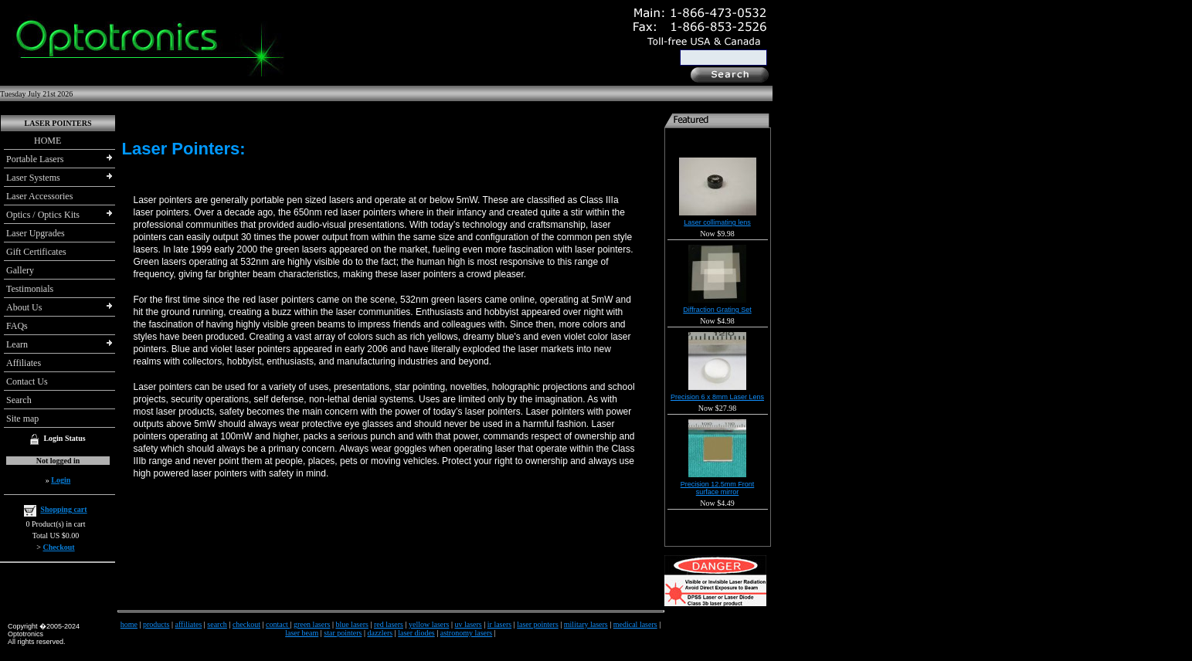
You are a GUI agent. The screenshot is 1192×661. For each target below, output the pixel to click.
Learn (17, 344)
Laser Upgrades (35, 233)
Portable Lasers (34, 159)
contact (278, 624)
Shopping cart (63, 509)
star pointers (343, 633)
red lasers (388, 624)
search (217, 624)
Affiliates (23, 363)
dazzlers (379, 633)
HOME (33, 140)
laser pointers (538, 624)
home (129, 624)
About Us (24, 307)
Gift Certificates (36, 251)
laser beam (301, 633)
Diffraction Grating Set (717, 310)
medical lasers (635, 624)
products (156, 624)
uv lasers (467, 624)
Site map (22, 418)
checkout (246, 624)
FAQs (17, 325)
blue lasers (351, 624)
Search (19, 400)
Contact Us (27, 381)
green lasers (312, 624)
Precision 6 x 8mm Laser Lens (717, 397)
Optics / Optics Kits (43, 214)
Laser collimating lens (717, 222)
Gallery (20, 270)
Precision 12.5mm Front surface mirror (718, 488)
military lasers (586, 624)
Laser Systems (33, 177)
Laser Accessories (39, 196)
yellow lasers (429, 624)
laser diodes (416, 633)
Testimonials (29, 288)
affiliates (188, 624)
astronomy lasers (466, 633)
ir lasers (499, 624)
